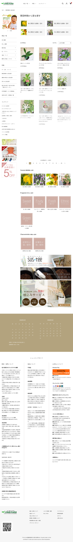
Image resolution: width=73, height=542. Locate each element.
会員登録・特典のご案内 (7, 115)
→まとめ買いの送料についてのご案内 (10, 393)
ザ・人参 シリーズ (6, 69)
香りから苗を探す (6, 81)
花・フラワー (5, 51)
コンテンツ (41, 3)
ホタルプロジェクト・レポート (8, 123)
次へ (65, 163)
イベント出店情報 (5, 131)
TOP (3, 10)
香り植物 (4, 40)
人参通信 (3, 121)
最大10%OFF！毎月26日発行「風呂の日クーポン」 (8, 86)
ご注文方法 (4, 118)
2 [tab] (9, 30)
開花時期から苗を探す (10, 10)
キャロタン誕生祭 (5, 106)
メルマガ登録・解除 (47, 511)
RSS (44, 513)
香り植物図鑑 (4, 126)
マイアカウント (60, 511)
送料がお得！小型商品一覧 (8, 95)
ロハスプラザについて (6, 108)
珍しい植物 (4, 44)
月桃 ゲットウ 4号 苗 (25, 63)
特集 (33, 3)
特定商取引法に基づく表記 (35, 520)
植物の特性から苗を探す (7, 77)
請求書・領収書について (35, 518)
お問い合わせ (60, 518)
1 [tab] (7, 30)
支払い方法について (34, 516)
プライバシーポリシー (34, 523)
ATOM (47, 513)
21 (61, 163)
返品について (32, 513)
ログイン (59, 516)
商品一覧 (25, 3)
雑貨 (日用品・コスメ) (7, 58)
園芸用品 (4, 48)
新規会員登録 (60, 513)
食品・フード (5, 55)
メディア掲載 (4, 134)
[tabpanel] (9, 21)
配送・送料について (34, 511)
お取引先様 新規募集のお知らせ (8, 129)
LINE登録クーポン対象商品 (8, 91)
